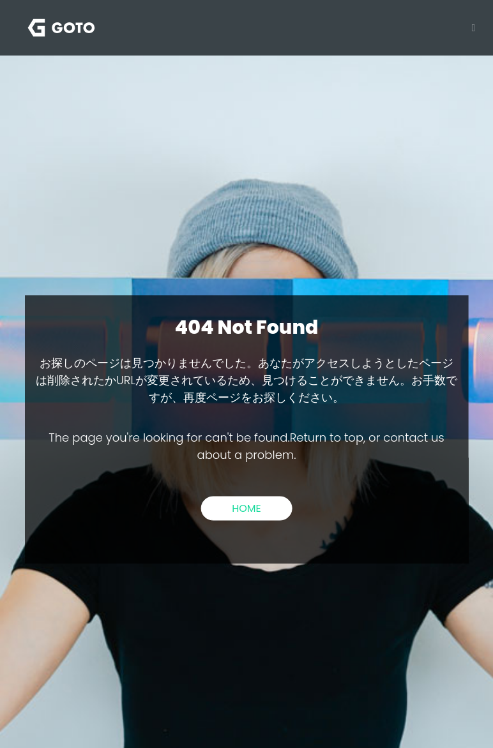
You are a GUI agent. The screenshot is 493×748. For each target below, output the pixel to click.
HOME (246, 507)
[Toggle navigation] (470, 27)
